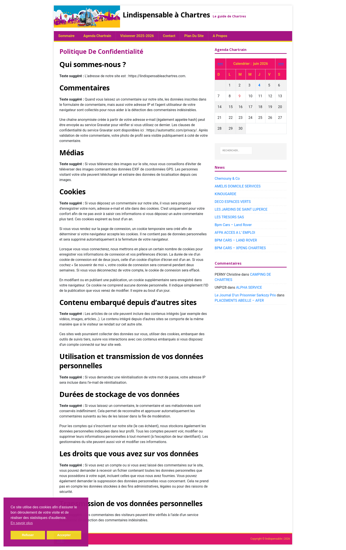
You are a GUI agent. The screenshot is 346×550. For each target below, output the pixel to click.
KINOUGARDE (225, 194)
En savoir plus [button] (22, 523)
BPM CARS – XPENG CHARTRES (240, 248)
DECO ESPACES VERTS (233, 202)
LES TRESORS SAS (229, 217)
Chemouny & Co (227, 178)
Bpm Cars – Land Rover (233, 225)
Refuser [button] (28, 535)
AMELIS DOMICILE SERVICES (238, 186)
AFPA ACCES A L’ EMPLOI (235, 232)
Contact (169, 36)
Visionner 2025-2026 (137, 36)
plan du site (194, 36)
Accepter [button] (64, 535)
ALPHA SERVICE (249, 287)
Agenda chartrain (97, 36)
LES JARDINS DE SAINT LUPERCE (241, 209)
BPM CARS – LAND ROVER (236, 240)
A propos (220, 36)
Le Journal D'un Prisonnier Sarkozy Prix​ (245, 295)
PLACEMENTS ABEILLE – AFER (239, 300)
